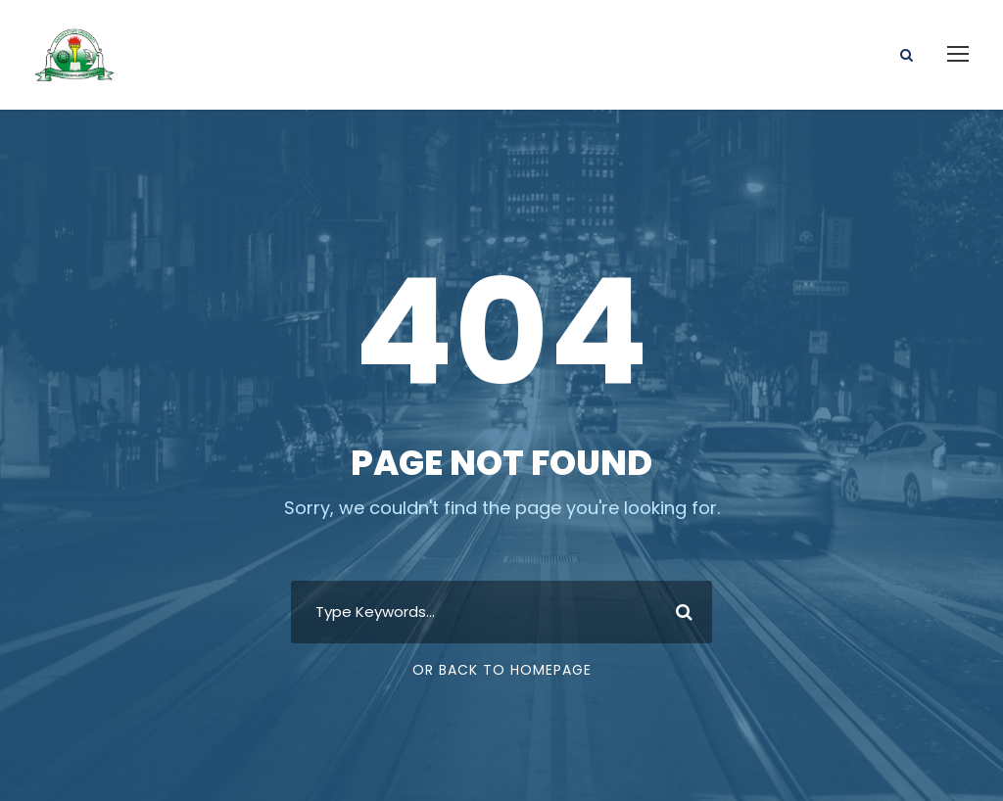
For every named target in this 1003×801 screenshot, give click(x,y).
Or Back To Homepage (502, 653)
